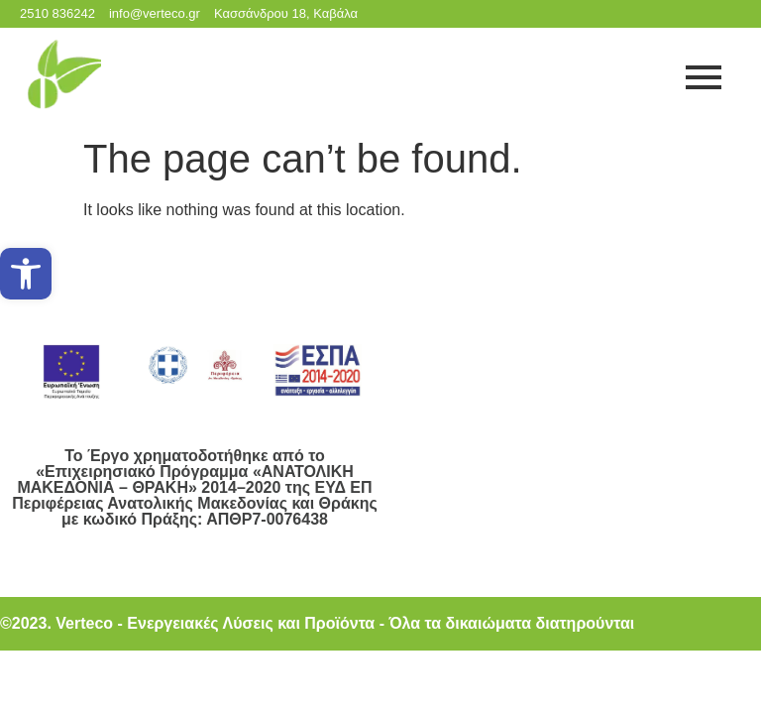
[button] (26, 273)
